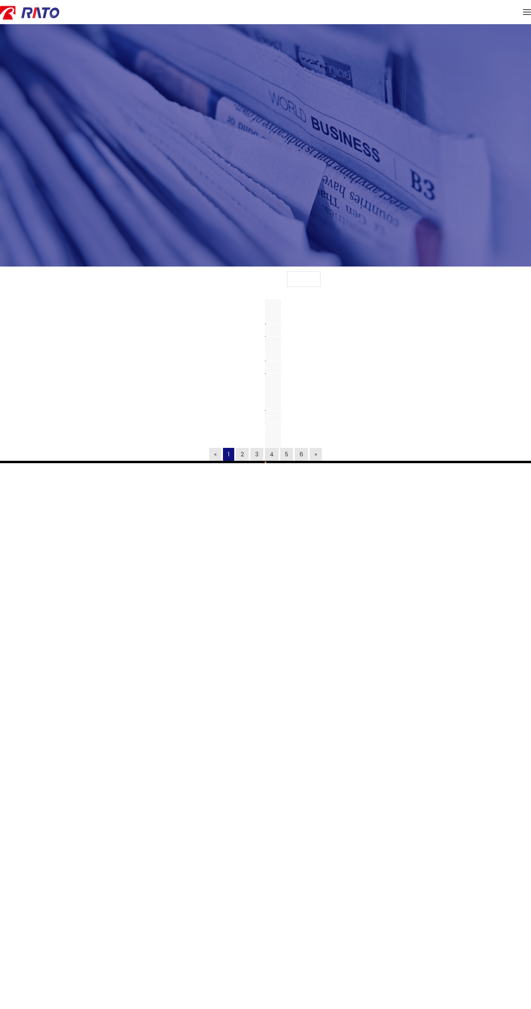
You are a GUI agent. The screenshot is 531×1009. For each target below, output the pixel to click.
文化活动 (381, 270)
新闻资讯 (149, 270)
